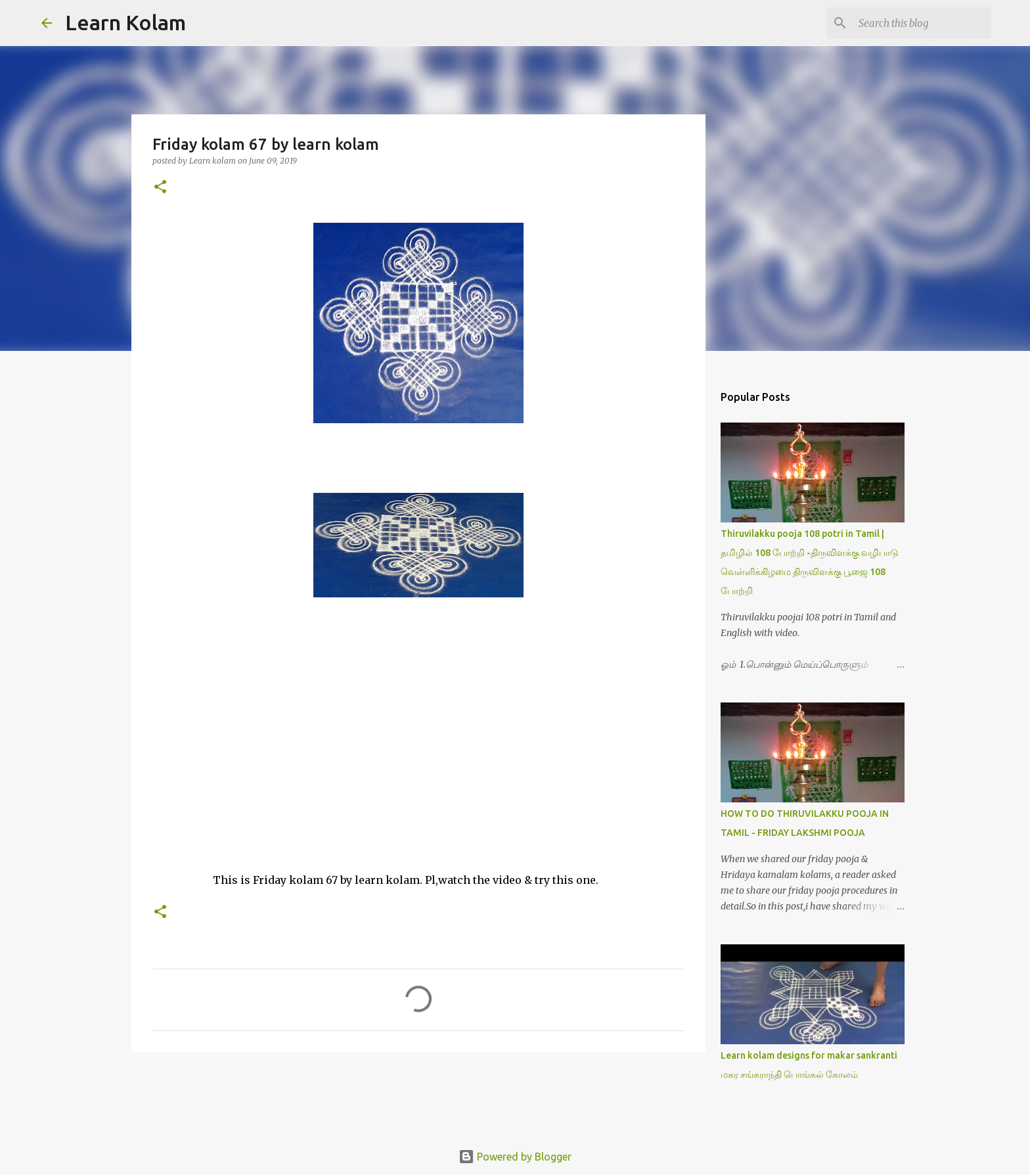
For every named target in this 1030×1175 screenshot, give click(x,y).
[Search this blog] (922, 23)
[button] (160, 187)
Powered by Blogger (515, 1157)
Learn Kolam (125, 22)
